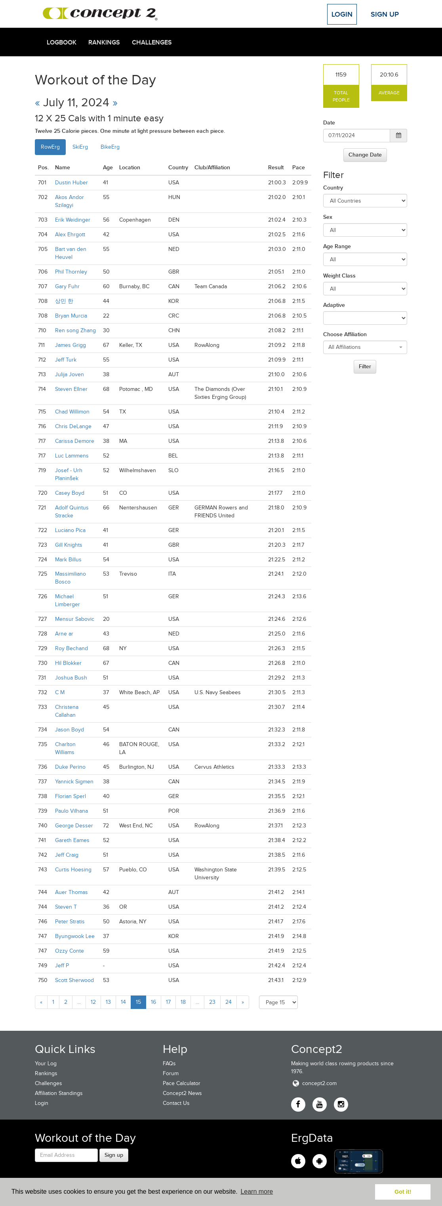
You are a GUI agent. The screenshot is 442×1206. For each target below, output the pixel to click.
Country (333, 187)
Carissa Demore (74, 441)
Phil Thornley (71, 272)
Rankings (104, 42)
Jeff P (62, 966)
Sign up (114, 1155)
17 (168, 1002)
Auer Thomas (71, 892)
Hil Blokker (68, 663)
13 (108, 1002)
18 (183, 1002)
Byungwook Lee (75, 936)
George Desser (74, 826)
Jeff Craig (66, 855)
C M (60, 692)
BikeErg (110, 147)
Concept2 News (182, 1093)
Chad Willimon (72, 412)
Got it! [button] (402, 1192)
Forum (171, 1073)
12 (93, 1002)
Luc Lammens (72, 456)
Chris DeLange (73, 426)
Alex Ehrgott (70, 234)
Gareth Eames (72, 840)
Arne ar (64, 634)
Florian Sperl (70, 796)
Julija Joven (69, 374)
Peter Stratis (70, 922)
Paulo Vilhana (71, 811)
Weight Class (339, 275)
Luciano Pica (70, 530)
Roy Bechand (71, 648)
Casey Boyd (69, 493)
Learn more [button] (256, 1191)
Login (342, 14)
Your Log (46, 1063)
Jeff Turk (65, 360)
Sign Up (385, 14)
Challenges (152, 42)
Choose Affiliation (345, 334)
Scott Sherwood (74, 980)
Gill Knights (68, 545)
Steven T (66, 907)
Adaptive (334, 305)
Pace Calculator (181, 1083)
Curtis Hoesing (73, 870)
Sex (327, 217)
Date (329, 122)
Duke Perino (70, 767)
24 (228, 1002)
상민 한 (64, 301)
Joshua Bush (71, 678)
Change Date (365, 154)
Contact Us (176, 1103)
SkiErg (80, 147)
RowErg (50, 147)
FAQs (169, 1063)
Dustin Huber (71, 183)
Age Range (337, 246)
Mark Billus (68, 560)
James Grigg (70, 345)
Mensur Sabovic (74, 619)
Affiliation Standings (59, 1093)
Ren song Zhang (75, 330)
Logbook (61, 42)
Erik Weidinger (72, 220)
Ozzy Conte (69, 951)
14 (123, 1002)
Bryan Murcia (71, 316)
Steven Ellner (71, 389)
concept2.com (314, 1083)
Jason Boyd (69, 730)
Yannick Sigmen (74, 782)
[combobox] (365, 347)
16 (153, 1002)
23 (212, 1002)
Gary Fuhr (67, 286)
